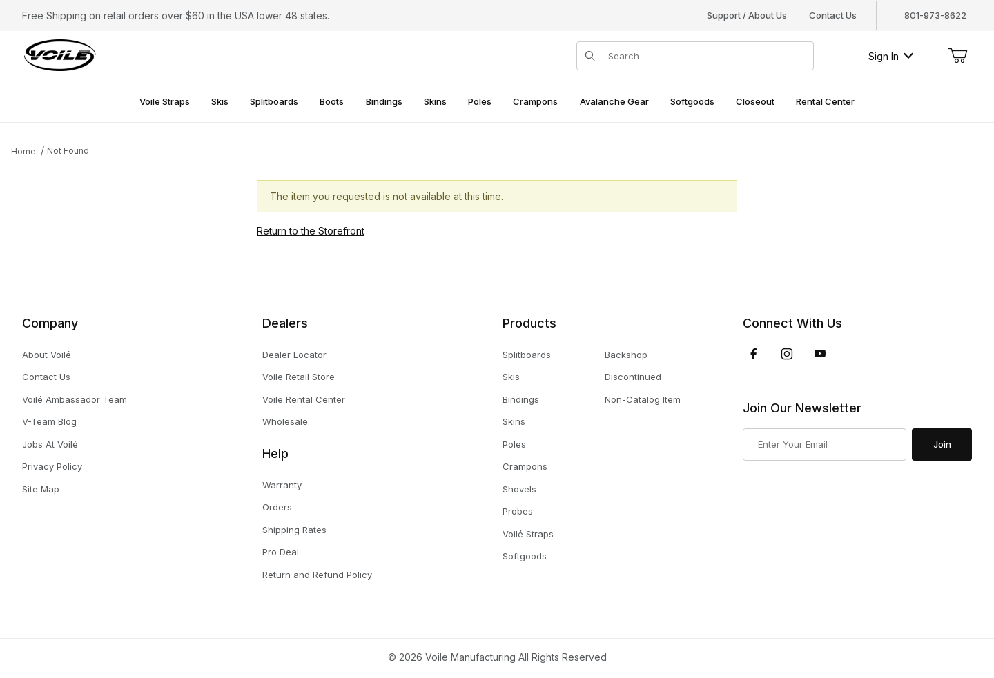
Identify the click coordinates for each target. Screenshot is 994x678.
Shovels (519, 489)
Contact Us (833, 15)
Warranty (282, 484)
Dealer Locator (294, 354)
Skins (514, 421)
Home (23, 151)
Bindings (521, 399)
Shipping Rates (294, 529)
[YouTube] (820, 354)
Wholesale (285, 421)
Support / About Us (747, 15)
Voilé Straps (528, 533)
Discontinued (633, 376)
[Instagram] (787, 354)
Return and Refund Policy (317, 574)
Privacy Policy (52, 466)
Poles (514, 444)
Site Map (40, 489)
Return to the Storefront (310, 231)
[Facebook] (754, 354)
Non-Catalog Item (643, 399)
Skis (511, 376)
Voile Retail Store (298, 376)
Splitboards (527, 354)
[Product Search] (706, 56)
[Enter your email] (824, 444)
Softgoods (525, 555)
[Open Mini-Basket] (957, 55)
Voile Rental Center (303, 399)
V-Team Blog (49, 421)
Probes (518, 511)
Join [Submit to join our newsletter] (942, 444)
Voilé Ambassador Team (74, 399)
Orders (277, 506)
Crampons (525, 466)
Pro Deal (280, 551)
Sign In (890, 56)
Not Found (68, 151)
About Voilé (46, 354)
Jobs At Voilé (50, 444)
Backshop (626, 354)
